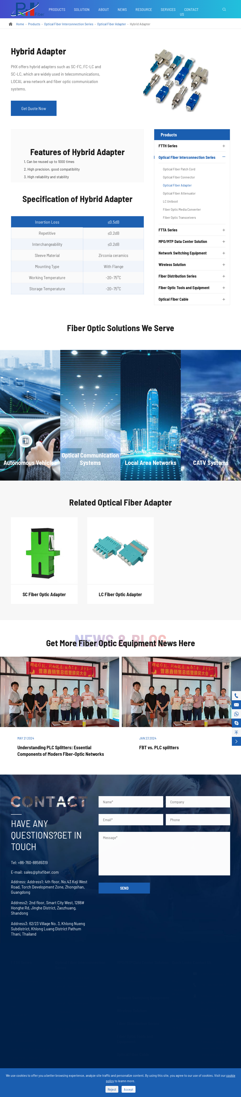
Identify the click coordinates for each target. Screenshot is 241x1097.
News (122, 9)
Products (57, 9)
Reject (112, 1089)
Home (20, 24)
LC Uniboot (170, 201)
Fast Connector (21, 1032)
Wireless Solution (172, 264)
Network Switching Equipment (183, 253)
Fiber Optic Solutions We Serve (120, 332)
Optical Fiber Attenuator (179, 193)
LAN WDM (17, 1023)
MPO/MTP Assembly (130, 981)
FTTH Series (168, 145)
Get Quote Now (33, 108)
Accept (128, 1089)
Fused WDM (19, 1015)
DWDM (15, 998)
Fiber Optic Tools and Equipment (184, 287)
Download (179, 1019)
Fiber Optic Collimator (26, 1057)
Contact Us (189, 12)
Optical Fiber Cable (173, 299)
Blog (175, 981)
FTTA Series (168, 229)
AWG (14, 1006)
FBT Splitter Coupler (24, 981)
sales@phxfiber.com (37, 872)
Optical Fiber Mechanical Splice (32, 1049)
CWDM (15, 989)
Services (168, 9)
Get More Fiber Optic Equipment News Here (120, 643)
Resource (144, 9)
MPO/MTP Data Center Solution (183, 241)
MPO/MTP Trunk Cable (131, 972)
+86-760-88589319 (29, 862)
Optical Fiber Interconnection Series (68, 24)
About (103, 9)
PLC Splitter (19, 972)
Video (176, 1010)
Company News (178, 991)
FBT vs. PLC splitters (159, 747)
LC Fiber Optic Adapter (120, 598)
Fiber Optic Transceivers (179, 217)
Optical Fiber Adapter (111, 24)
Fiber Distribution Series (177, 276)
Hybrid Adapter (140, 24)
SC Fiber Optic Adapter (44, 598)
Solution (82, 9)
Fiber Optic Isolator (24, 1066)
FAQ (174, 1002)
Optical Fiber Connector (179, 177)
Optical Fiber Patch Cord (179, 169)
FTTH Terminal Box (24, 1040)
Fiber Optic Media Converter (182, 209)
